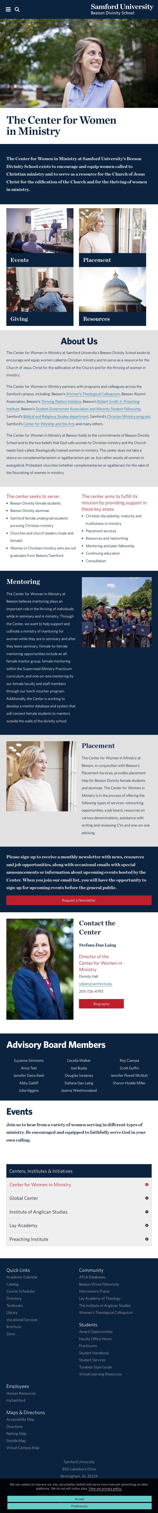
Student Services (92, 1359)
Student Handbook (94, 1352)
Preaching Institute (28, 1239)
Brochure (13, 1326)
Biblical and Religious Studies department (55, 416)
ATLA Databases (92, 1276)
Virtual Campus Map (22, 1447)
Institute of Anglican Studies (38, 1212)
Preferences (79, 1506)
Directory (13, 1298)
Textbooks (14, 1305)
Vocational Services (21, 1319)
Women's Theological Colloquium (106, 1312)
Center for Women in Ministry (40, 1184)
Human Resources (21, 1393)
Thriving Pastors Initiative (61, 401)
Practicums (88, 1345)
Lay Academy (23, 1225)
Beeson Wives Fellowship (99, 1284)
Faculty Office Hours (95, 1338)
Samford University (79, 1461)
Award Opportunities (96, 1331)
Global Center (23, 1198)
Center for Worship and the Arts (49, 423)
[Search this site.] (17, 9)
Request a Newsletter (79, 900)
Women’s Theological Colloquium (93, 393)
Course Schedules (20, 1291)
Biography (101, 1003)
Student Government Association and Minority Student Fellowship (88, 408)
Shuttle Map (16, 1440)
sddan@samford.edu (95, 983)
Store (10, 1333)
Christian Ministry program (128, 416)
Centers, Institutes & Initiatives (41, 1171)
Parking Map (16, 1433)
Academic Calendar (22, 1276)
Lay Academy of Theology (100, 1298)
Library (12, 1312)
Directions (14, 1426)
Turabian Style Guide (95, 1367)
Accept (79, 1499)
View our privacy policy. (105, 1488)
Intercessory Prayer (94, 1291)
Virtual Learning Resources (100, 1373)
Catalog (12, 1284)
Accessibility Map (20, 1419)
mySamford (15, 1400)
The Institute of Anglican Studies (105, 1305)
